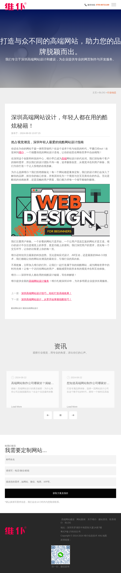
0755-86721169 (102, 5)
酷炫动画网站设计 (30, 308)
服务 (46, 281)
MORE (60, 415)
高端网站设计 (36, 281)
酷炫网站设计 (17, 308)
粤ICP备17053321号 (70, 531)
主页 (94, 92)
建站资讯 (102, 519)
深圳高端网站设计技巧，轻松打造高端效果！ (46, 293)
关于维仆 (92, 519)
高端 (64, 158)
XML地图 (102, 535)
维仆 (21, 152)
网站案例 (81, 519)
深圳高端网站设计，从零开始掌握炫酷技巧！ (46, 299)
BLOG (102, 92)
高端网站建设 (68, 519)
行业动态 (111, 92)
